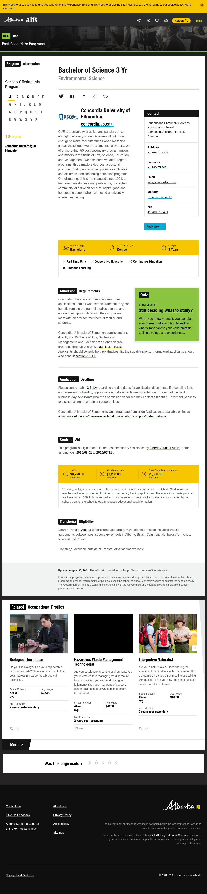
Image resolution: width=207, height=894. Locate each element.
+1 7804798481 (158, 167)
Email (94, 96)
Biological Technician (28, 660)
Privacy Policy (62, 815)
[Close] (202, 5)
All (11, 97)
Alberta (13, 19)
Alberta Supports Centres (22, 823)
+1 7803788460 (158, 212)
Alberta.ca (60, 806)
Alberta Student (164, 448)
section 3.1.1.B (86, 356)
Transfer (81, 529)
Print (166, 20)
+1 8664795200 (158, 152)
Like (157, 20)
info (10, 36)
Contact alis (13, 806)
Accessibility (61, 823)
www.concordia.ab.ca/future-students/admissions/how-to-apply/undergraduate (112, 416)
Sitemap (58, 832)
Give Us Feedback (18, 815)
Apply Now (153, 226)
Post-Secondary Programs (23, 43)
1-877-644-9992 (16, 828)
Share (139, 20)
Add (148, 20)
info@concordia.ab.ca (162, 182)
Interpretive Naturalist (155, 660)
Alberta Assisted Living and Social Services (163, 835)
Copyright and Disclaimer (20, 875)
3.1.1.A (92, 387)
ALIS (32, 19)
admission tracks (110, 346)
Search (179, 20)
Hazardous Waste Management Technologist (98, 662)
